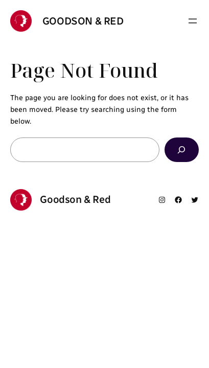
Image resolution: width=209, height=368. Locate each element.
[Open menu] (193, 21)
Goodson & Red (83, 21)
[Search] (181, 149)
